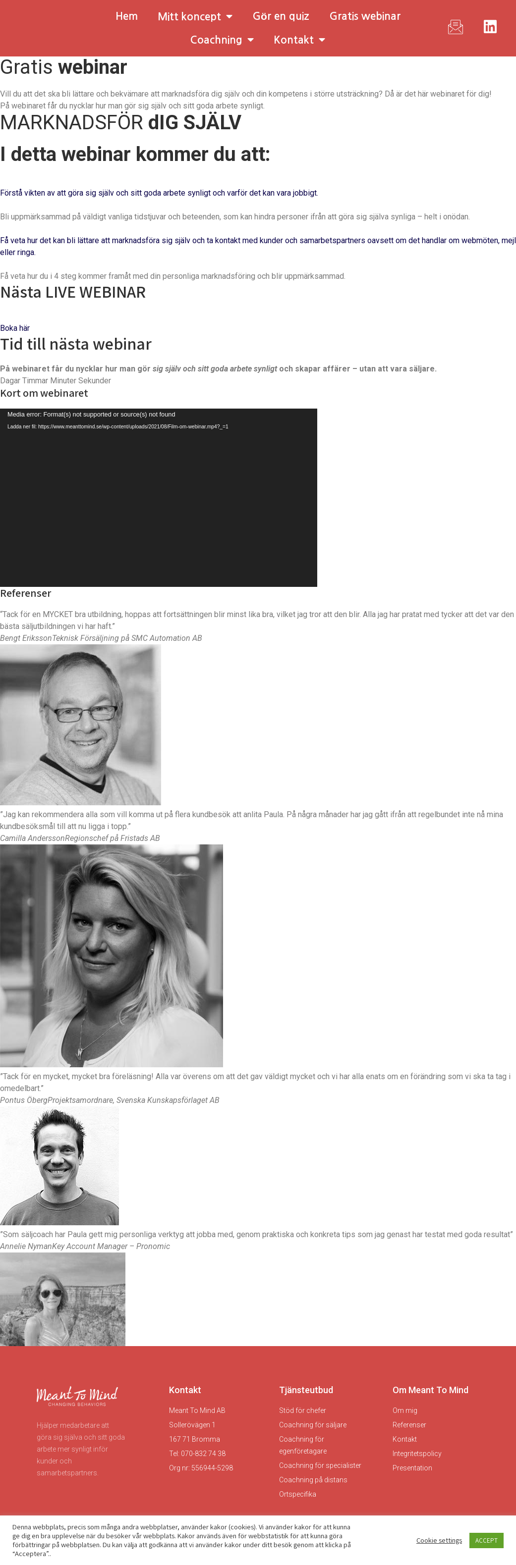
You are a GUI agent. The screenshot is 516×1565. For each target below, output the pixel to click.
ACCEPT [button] (486, 1540)
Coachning (222, 40)
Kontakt (299, 40)
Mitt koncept (195, 16)
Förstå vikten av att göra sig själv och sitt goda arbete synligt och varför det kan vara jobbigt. (159, 193)
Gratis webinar (365, 16)
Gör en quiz (280, 16)
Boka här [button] (15, 328)
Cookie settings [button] (439, 1540)
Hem (126, 16)
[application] (158, 498)
